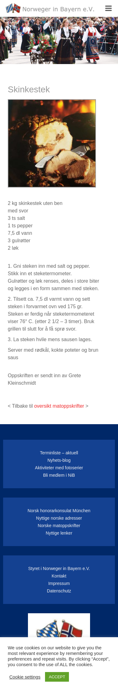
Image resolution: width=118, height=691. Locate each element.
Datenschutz (59, 590)
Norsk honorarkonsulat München (59, 510)
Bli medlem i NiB (59, 475)
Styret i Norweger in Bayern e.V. (59, 568)
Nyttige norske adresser (59, 518)
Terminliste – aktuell (59, 452)
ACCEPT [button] (57, 677)
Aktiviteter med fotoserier (59, 467)
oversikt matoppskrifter (59, 406)
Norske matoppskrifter (59, 525)
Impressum (59, 583)
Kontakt (59, 575)
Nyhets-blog (59, 460)
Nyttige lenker (59, 533)
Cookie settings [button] (24, 677)
